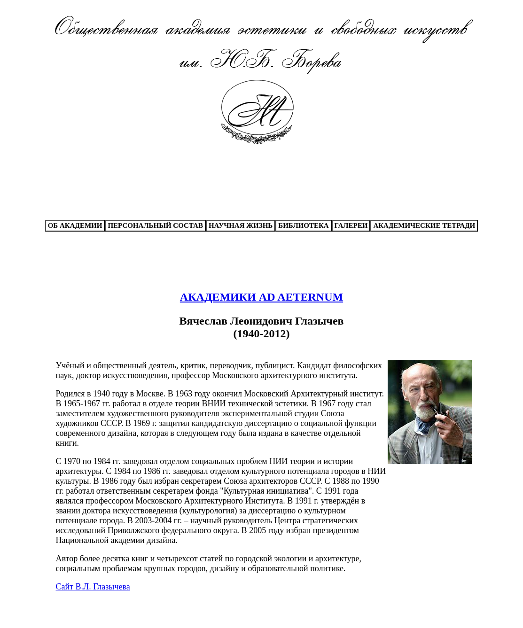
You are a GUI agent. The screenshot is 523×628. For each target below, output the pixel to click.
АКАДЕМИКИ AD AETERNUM (261, 297)
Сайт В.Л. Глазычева (93, 586)
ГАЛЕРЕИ (351, 225)
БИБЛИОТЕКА (303, 225)
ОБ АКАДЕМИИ (75, 225)
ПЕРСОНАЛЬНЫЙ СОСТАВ (155, 225)
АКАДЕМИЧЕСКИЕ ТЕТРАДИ (424, 225)
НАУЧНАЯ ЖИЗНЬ (241, 225)
